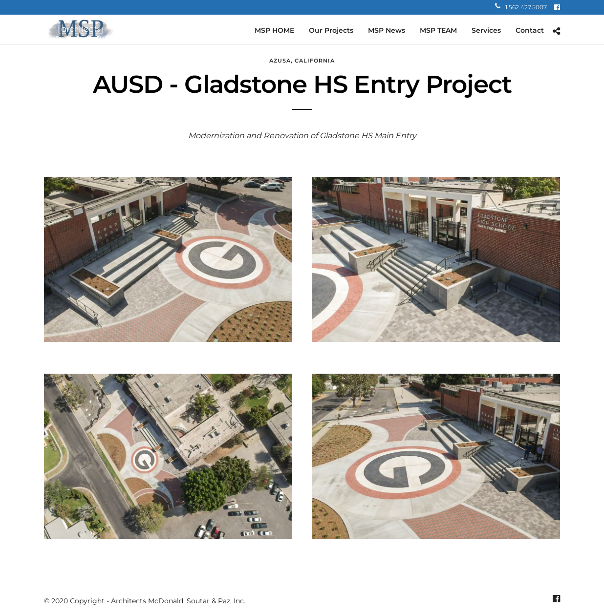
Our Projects (331, 30)
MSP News (386, 30)
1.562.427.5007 (521, 7)
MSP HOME (274, 30)
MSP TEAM (438, 30)
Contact (530, 30)
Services (486, 30)
